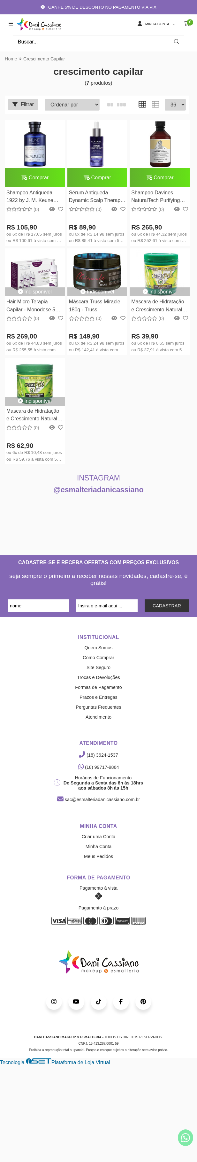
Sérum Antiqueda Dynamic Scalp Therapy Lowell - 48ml (96, 197)
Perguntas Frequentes (98, 707)
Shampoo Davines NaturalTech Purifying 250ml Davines (155, 197)
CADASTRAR (167, 605)
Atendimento (98, 717)
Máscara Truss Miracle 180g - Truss (94, 305)
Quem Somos (99, 647)
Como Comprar (98, 657)
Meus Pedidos (98, 856)
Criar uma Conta (99, 836)
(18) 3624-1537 (98, 755)
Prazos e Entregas (98, 697)
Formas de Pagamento (98, 687)
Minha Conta (99, 846)
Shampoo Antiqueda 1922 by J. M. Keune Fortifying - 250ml (29, 197)
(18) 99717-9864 (98, 767)
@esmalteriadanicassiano (99, 490)
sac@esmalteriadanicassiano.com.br (98, 799)
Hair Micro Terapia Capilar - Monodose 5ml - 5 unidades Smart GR (33, 306)
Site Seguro (98, 667)
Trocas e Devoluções (98, 677)
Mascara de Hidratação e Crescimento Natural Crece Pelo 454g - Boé (32, 415)
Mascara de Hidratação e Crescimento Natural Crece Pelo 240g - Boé (157, 306)
